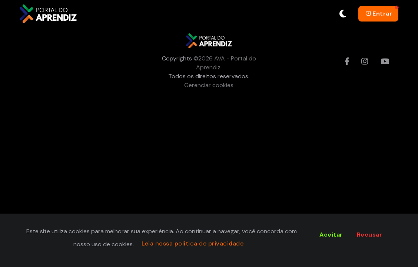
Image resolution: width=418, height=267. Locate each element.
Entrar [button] (378, 13)
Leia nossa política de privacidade (192, 243)
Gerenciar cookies (208, 85)
